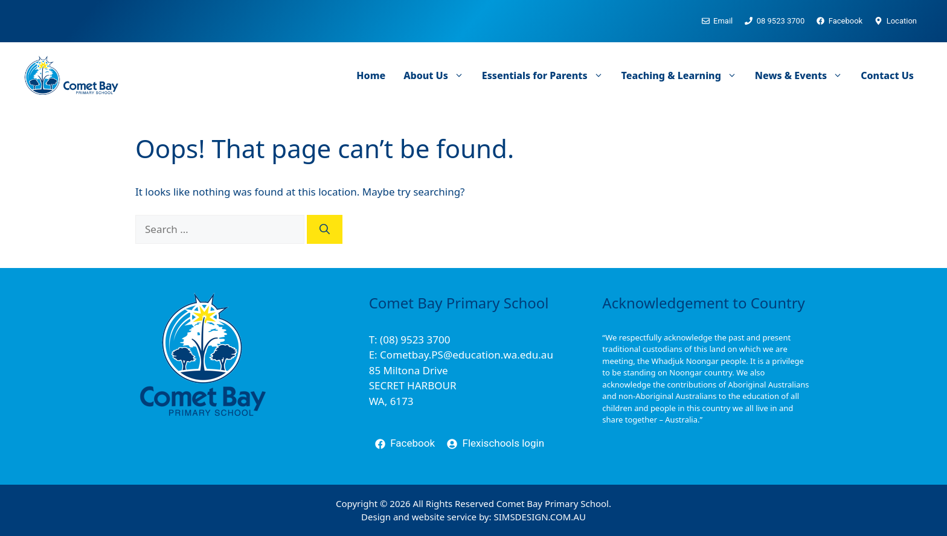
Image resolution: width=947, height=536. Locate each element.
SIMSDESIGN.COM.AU (539, 517)
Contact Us (887, 75)
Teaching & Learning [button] (683, 75)
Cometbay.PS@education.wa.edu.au (466, 355)
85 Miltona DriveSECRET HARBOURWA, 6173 (413, 385)
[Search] (324, 229)
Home (370, 75)
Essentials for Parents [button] (547, 75)
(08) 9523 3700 (415, 339)
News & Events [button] (803, 75)
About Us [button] (438, 75)
